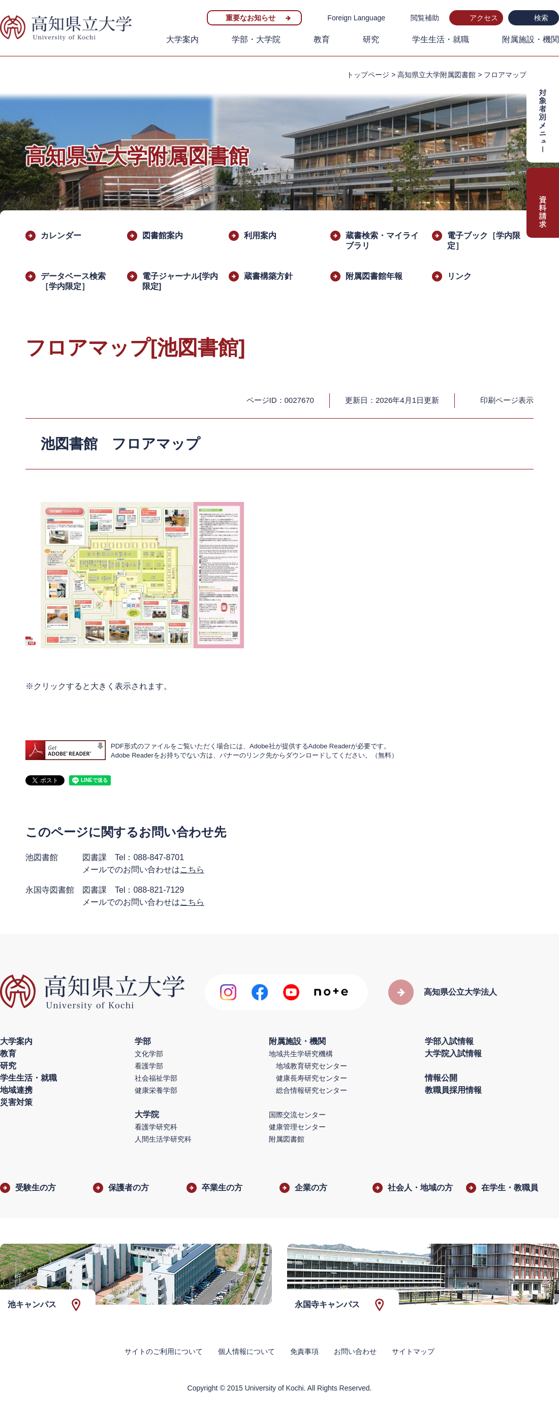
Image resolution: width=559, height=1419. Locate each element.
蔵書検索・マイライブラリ (382, 240)
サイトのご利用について (164, 1351)
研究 (371, 39)
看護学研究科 (156, 1127)
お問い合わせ (355, 1351)
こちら (192, 869)
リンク (459, 276)
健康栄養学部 (156, 1090)
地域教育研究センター (311, 1066)
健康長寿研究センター (311, 1078)
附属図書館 (286, 1139)
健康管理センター (297, 1127)
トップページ (368, 75)
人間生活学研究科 (163, 1139)
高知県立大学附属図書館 (436, 75)
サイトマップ (413, 1351)
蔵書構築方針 (268, 276)
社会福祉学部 (156, 1078)
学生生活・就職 (440, 39)
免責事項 (304, 1351)
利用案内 (260, 235)
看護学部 (149, 1066)
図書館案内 (162, 235)
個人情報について (246, 1351)
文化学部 (149, 1054)
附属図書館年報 (374, 276)
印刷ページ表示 (507, 400)
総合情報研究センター (311, 1090)
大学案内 (182, 39)
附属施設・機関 (530, 39)
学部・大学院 (256, 39)
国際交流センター (297, 1115)
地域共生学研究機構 (301, 1054)
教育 (322, 39)
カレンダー (61, 235)
